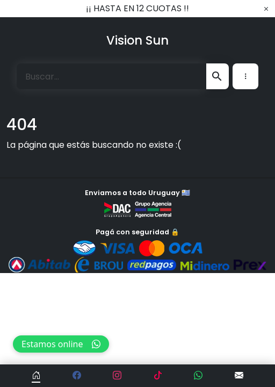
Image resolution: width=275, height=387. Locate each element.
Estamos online (60, 344)
